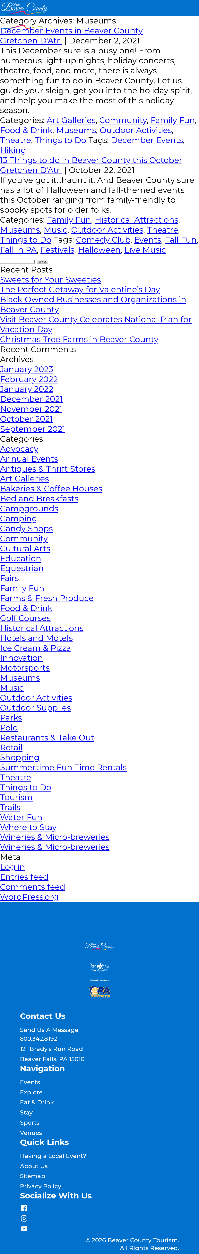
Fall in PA (18, 250)
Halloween (99, 250)
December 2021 (31, 399)
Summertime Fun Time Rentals (63, 767)
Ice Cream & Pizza (35, 648)
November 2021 (31, 409)
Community (123, 120)
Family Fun (173, 120)
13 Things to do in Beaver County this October (91, 160)
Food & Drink (26, 130)
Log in (12, 867)
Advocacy (19, 449)
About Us (34, 1166)
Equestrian (22, 568)
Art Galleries (71, 120)
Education (20, 558)
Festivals (57, 250)
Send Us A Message (49, 1030)
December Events (147, 140)
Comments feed (32, 887)
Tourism (16, 797)
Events (147, 240)
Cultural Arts (25, 548)
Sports (29, 1122)
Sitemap (32, 1176)
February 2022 (29, 379)
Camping (18, 518)
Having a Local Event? (53, 1156)
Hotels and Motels (36, 638)
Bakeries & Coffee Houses (51, 488)
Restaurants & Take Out (47, 737)
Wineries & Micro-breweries (54, 837)
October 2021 (26, 419)
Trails (10, 807)
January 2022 (26, 389)
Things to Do (60, 140)
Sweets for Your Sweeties (50, 279)
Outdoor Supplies (35, 707)
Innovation (21, 658)
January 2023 (26, 369)
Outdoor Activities (136, 130)
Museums (76, 130)
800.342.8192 (38, 1038)
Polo (9, 727)
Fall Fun (181, 240)
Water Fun (21, 817)
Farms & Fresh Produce (47, 598)
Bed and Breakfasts (39, 498)
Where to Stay (28, 827)
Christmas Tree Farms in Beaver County (79, 339)
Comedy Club (103, 240)
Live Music (145, 250)
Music (55, 230)
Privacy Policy (40, 1186)
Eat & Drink (37, 1102)
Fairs (9, 578)
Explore (31, 1092)
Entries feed (24, 877)
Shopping (19, 757)
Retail (11, 747)
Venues (31, 1132)
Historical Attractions (136, 220)
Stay (26, 1112)
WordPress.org (29, 897)
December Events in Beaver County (71, 30)
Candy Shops (26, 528)
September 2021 (32, 429)
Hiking (13, 150)
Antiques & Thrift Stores (47, 469)
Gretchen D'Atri (31, 40)
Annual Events (29, 459)
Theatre (15, 140)
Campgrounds (29, 508)
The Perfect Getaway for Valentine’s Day (80, 289)
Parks (11, 717)
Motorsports (25, 668)
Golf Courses (25, 618)
